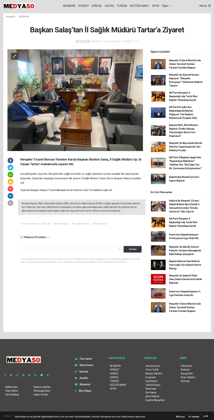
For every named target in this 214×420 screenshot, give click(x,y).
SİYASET (83, 5)
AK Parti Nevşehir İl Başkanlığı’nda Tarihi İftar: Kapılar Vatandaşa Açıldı (183, 96)
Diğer (165, 5)
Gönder (133, 249)
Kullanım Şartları (42, 387)
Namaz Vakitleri (153, 373)
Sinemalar (150, 388)
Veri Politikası (12, 394)
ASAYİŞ (109, 5)
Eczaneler (150, 377)
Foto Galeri (83, 358)
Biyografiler (187, 373)
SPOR (155, 5)
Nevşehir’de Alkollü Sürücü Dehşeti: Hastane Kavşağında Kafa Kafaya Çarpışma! (185, 250)
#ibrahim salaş (61, 223)
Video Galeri (84, 365)
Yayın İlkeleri (11, 390)
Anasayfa (11, 16)
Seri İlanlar (151, 392)
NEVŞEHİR (69, 5)
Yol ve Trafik (152, 369)
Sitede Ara (186, 365)
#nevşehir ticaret (30, 223)
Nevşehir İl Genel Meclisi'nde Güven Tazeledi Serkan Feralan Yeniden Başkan (185, 64)
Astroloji (185, 381)
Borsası (61, 190)
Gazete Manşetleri (155, 400)
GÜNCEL (97, 5)
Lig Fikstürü (151, 381)
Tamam (194, 416)
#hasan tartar (99, 223)
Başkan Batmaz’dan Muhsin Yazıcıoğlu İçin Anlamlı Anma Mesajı (185, 265)
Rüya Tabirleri (188, 377)
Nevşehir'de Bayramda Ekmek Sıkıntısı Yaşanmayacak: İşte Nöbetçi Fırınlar (185, 147)
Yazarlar (82, 371)
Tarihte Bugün (152, 385)
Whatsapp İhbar (42, 390)
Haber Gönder (41, 394)
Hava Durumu (152, 365)
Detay (180, 416)
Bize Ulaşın (83, 390)
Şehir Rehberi (152, 396)
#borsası (46, 223)
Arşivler (81, 378)
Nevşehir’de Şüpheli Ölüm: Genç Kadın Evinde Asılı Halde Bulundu (185, 279)
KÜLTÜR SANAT (139, 5)
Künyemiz (83, 384)
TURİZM (122, 5)
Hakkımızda (11, 387)
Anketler (185, 369)
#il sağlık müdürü (81, 223)
